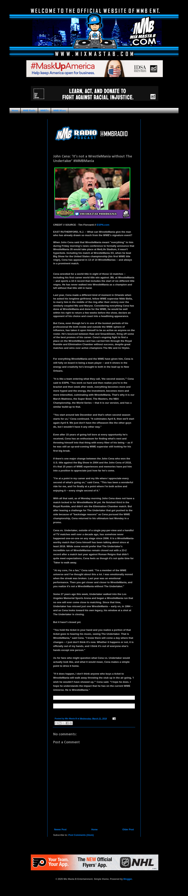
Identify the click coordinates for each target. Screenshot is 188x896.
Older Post (128, 829)
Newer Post (60, 829)
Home (15, 110)
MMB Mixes (59, 110)
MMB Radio (29, 110)
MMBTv (44, 110)
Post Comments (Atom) (81, 835)
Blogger (127, 879)
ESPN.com (103, 224)
